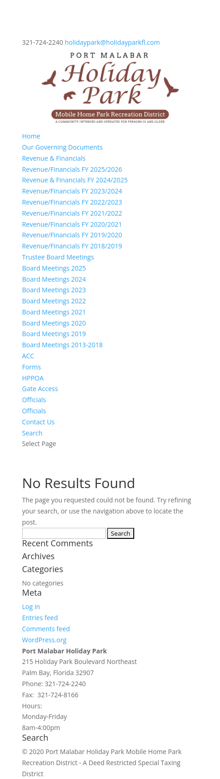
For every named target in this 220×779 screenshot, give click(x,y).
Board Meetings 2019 (54, 333)
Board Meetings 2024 (54, 279)
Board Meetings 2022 (54, 300)
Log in (31, 606)
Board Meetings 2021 (54, 312)
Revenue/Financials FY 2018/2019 (72, 246)
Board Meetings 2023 (54, 289)
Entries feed (40, 617)
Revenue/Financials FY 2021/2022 (72, 213)
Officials (34, 399)
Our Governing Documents (62, 147)
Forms (31, 366)
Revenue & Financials (54, 158)
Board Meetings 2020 (54, 323)
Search (32, 433)
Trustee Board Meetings (58, 257)
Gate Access (40, 388)
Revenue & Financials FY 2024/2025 (75, 179)
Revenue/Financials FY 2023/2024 (72, 191)
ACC (28, 355)
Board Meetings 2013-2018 (62, 344)
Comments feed (46, 628)
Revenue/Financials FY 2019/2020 (72, 234)
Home (31, 136)
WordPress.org (44, 639)
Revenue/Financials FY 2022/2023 (72, 202)
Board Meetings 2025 (54, 268)
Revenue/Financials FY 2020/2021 (72, 224)
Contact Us (38, 421)
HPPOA (33, 378)
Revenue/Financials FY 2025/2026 (72, 169)
